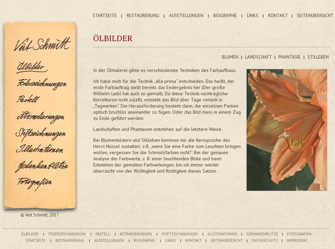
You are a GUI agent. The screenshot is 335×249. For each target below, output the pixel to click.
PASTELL (103, 234)
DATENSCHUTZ (265, 240)
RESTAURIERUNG (143, 15)
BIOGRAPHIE (225, 15)
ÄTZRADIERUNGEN (136, 234)
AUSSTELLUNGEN (186, 15)
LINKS (252, 15)
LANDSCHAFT (259, 57)
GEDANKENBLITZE (262, 234)
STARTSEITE (104, 15)
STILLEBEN (318, 57)
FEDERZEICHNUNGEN (67, 234)
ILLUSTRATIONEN (222, 234)
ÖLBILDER (29, 234)
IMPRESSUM (297, 240)
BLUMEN (230, 57)
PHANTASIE (290, 57)
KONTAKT (278, 15)
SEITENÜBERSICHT (315, 15)
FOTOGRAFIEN (299, 234)
